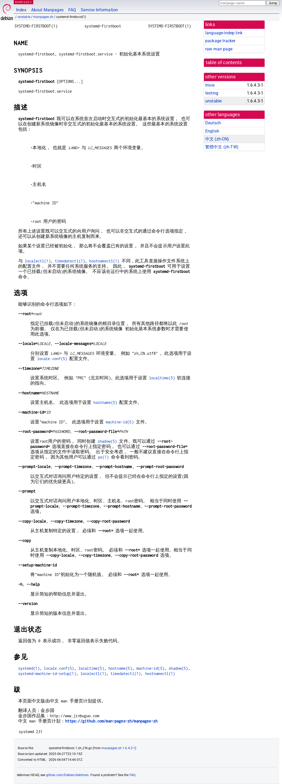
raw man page (218, 48)
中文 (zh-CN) (217, 138)
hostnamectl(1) (104, 261)
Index (21, 9)
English (212, 131)
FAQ (72, 9)
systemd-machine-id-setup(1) (47, 673)
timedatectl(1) (70, 261)
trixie (209, 85)
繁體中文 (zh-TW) (221, 146)
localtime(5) (162, 378)
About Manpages (47, 9)
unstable (24, 17)
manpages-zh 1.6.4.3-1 (118, 748)
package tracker (220, 40)
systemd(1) (29, 668)
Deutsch (213, 122)
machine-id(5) (120, 422)
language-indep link (223, 32)
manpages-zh (43, 17)
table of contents (224, 62)
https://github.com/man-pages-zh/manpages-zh (111, 721)
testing (211, 93)
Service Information (99, 9)
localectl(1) (38, 261)
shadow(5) (107, 441)
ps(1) (103, 457)
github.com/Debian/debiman (67, 775)
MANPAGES (23, 2)
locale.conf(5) (52, 358)
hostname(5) (105, 402)
